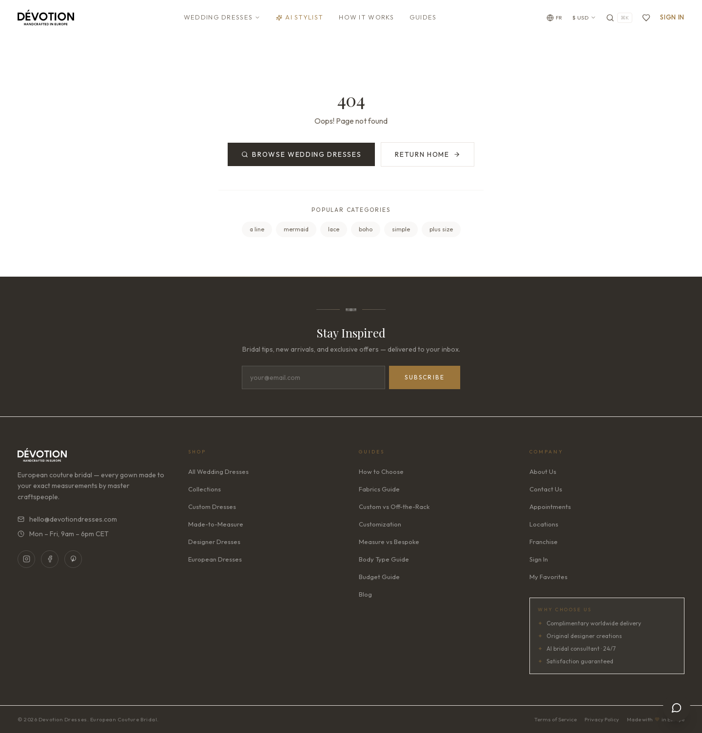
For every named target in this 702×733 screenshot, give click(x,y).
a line (257, 229)
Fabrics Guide (379, 489)
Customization (380, 524)
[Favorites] (646, 18)
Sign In (672, 17)
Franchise (543, 541)
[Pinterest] (73, 559)
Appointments (550, 506)
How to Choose (381, 471)
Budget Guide (379, 577)
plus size (441, 229)
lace (333, 229)
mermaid (296, 229)
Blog (365, 594)
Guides (423, 17)
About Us (542, 471)
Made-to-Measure (215, 524)
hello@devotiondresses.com (67, 519)
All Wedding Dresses (218, 471)
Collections (204, 489)
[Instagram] (26, 559)
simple (401, 229)
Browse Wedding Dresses (301, 154)
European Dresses (215, 559)
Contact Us (545, 489)
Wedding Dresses (222, 17)
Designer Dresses (214, 541)
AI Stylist (299, 17)
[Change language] (554, 18)
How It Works (366, 17)
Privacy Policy (602, 719)
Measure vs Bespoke (389, 541)
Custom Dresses (212, 506)
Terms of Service (555, 719)
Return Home (427, 154)
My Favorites (548, 577)
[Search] (619, 18)
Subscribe (425, 377)
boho (365, 229)
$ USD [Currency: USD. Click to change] (584, 17)
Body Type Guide (384, 559)
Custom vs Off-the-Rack (394, 506)
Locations (543, 524)
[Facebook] (49, 559)
